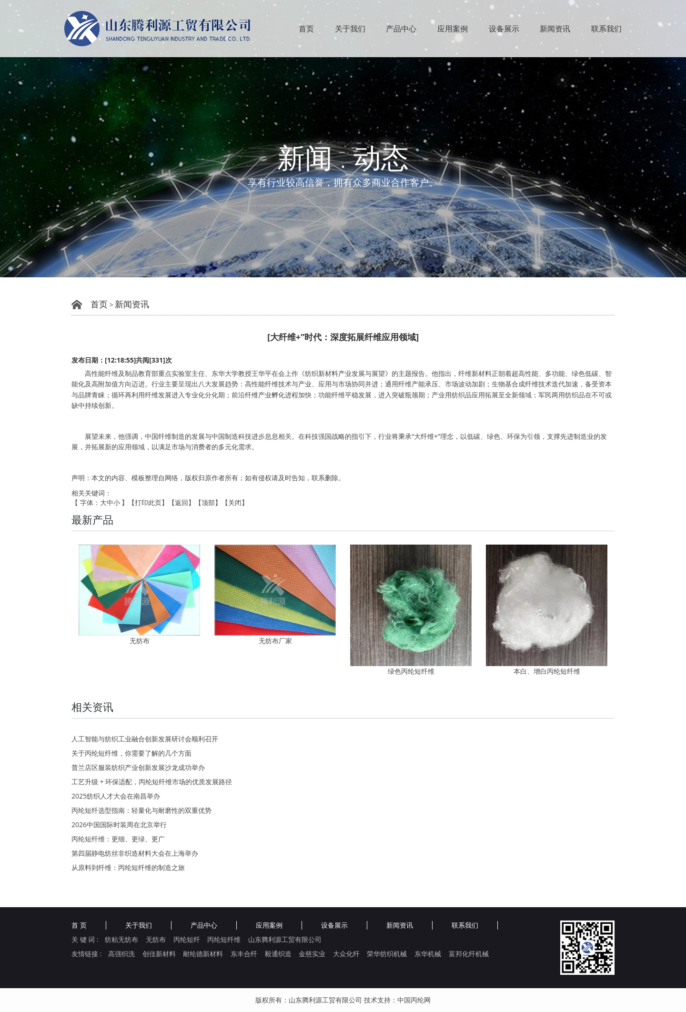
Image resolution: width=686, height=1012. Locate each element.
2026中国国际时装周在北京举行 (119, 824)
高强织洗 (121, 954)
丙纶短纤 (186, 939)
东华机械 (427, 954)
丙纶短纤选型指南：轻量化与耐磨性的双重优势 (141, 810)
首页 (306, 28)
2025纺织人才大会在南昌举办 (115, 795)
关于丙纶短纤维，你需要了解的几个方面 (131, 753)
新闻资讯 (555, 28)
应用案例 (452, 28)
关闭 (235, 502)
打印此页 (148, 502)
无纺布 (140, 640)
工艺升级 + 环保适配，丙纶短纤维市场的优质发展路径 (151, 781)
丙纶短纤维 (224, 939)
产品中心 (401, 28)
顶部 (208, 502)
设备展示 (504, 28)
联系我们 (606, 28)
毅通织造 (278, 954)
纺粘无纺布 (121, 939)
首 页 (79, 925)
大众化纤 (346, 954)
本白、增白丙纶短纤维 (547, 671)
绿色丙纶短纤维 (411, 671)
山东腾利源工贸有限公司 (285, 939)
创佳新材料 (159, 954)
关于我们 (350, 28)
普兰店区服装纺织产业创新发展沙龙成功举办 (138, 767)
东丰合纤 (244, 954)
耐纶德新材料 (203, 954)
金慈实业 (312, 954)
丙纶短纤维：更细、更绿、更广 (118, 838)
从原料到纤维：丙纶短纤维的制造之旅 (128, 867)
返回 (181, 502)
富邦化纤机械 (469, 954)
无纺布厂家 (275, 640)
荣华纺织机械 (387, 954)
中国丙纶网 (414, 999)
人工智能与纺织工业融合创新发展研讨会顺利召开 (144, 738)
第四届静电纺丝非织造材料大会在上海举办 (134, 853)
